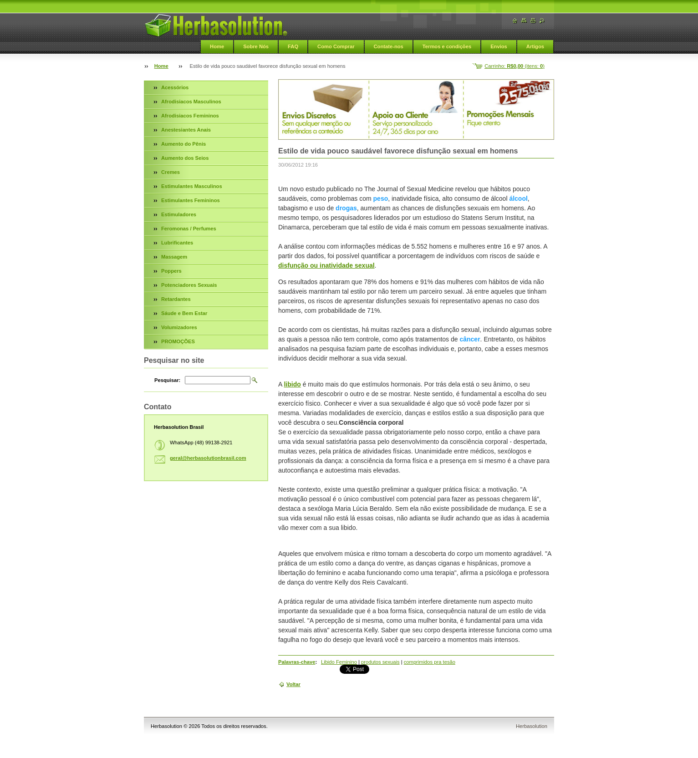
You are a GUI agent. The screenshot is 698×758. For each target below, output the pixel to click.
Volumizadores (179, 327)
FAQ (293, 46)
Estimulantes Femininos (190, 200)
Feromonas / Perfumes (188, 228)
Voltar (293, 684)
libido (292, 384)
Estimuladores (178, 214)
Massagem (174, 256)
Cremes (170, 172)
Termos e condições (447, 46)
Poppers (171, 271)
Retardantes (176, 299)
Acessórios (175, 87)
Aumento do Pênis (183, 144)
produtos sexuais (380, 662)
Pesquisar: (167, 380)
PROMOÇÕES (178, 341)
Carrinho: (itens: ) (514, 66)
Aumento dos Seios (185, 158)
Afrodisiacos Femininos (190, 115)
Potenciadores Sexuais (189, 285)
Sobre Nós (256, 46)
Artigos (535, 46)
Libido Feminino (339, 662)
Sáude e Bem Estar (184, 313)
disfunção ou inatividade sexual (326, 265)
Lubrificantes (177, 242)
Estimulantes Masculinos (191, 186)
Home (217, 46)
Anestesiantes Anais (186, 129)
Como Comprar (335, 46)
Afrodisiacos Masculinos (191, 101)
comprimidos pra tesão (429, 662)
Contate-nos (388, 46)
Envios (498, 46)
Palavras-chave (296, 662)
